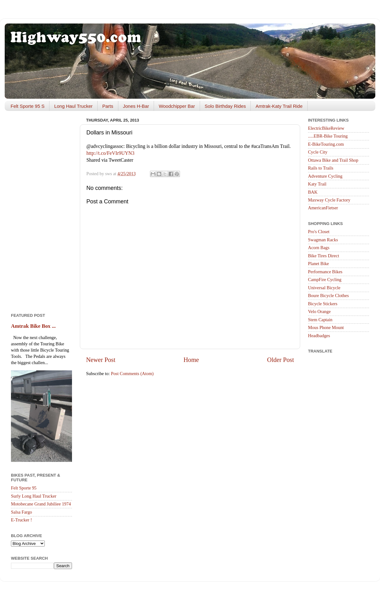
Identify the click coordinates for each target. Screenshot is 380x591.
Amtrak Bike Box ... (33, 326)
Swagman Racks (323, 239)
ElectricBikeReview (326, 128)
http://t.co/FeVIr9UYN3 (110, 153)
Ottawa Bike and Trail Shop (333, 160)
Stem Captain (320, 319)
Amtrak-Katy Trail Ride (278, 106)
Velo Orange (319, 311)
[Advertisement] (41, 210)
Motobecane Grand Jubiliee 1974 (41, 503)
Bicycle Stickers (322, 303)
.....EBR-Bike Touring (328, 136)
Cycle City (317, 151)
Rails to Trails (320, 167)
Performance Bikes (325, 271)
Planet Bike (318, 263)
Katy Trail (317, 183)
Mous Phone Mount (326, 327)
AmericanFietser (323, 207)
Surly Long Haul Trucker (33, 496)
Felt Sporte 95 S (27, 106)
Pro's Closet (319, 231)
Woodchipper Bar (177, 106)
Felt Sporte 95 (24, 487)
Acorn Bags (318, 247)
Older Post (280, 359)
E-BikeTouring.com (326, 144)
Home (191, 359)
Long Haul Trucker (73, 106)
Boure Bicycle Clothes (328, 295)
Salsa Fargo (21, 512)
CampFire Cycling (324, 279)
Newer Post (101, 359)
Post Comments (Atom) (132, 373)
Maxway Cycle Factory (329, 199)
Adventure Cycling (325, 176)
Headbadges (319, 335)
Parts (107, 106)
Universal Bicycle (324, 287)
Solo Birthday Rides (225, 106)
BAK (312, 192)
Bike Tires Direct (323, 255)
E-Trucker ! (21, 519)
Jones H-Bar (136, 106)
